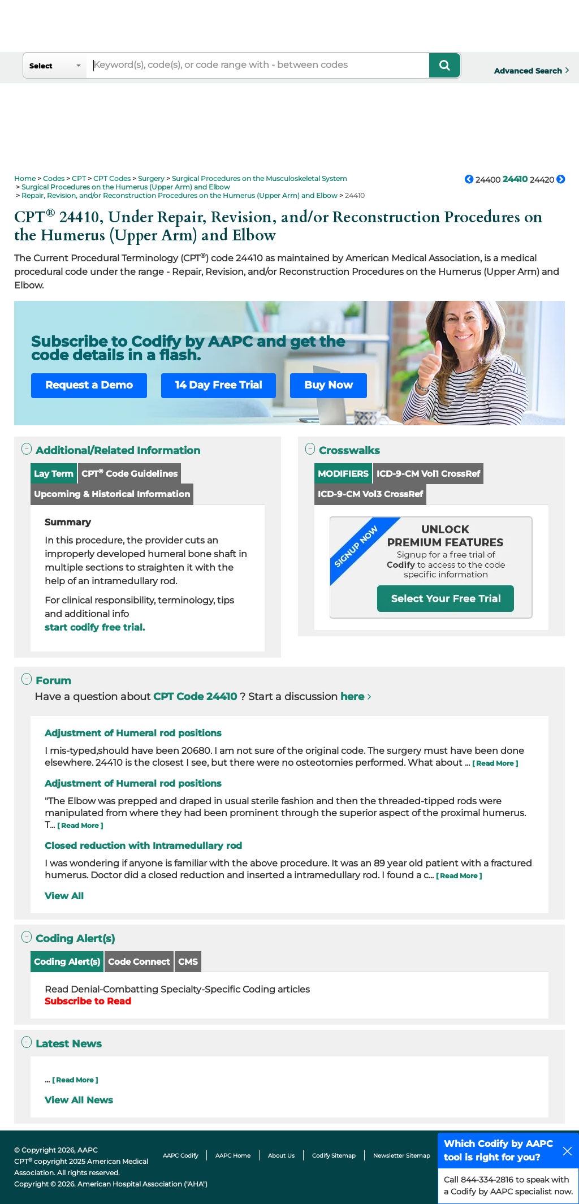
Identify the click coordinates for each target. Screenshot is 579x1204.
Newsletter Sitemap (401, 1155)
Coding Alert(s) (67, 961)
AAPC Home (232, 1155)
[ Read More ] (495, 763)
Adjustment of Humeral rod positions (133, 733)
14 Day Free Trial (218, 385)
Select (40, 66)
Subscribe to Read (88, 1001)
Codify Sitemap (334, 1155)
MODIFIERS (343, 473)
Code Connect (139, 961)
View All (64, 896)
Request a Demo (89, 385)
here (352, 697)
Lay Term (54, 473)
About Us (281, 1155)
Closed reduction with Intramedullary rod (143, 845)
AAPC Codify (180, 1155)
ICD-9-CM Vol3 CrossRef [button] (370, 494)
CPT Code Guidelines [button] (129, 473)
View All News (79, 1100)
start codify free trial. (95, 627)
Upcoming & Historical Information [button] (112, 494)
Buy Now (328, 385)
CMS (188, 961)
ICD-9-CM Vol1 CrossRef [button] (428, 473)
